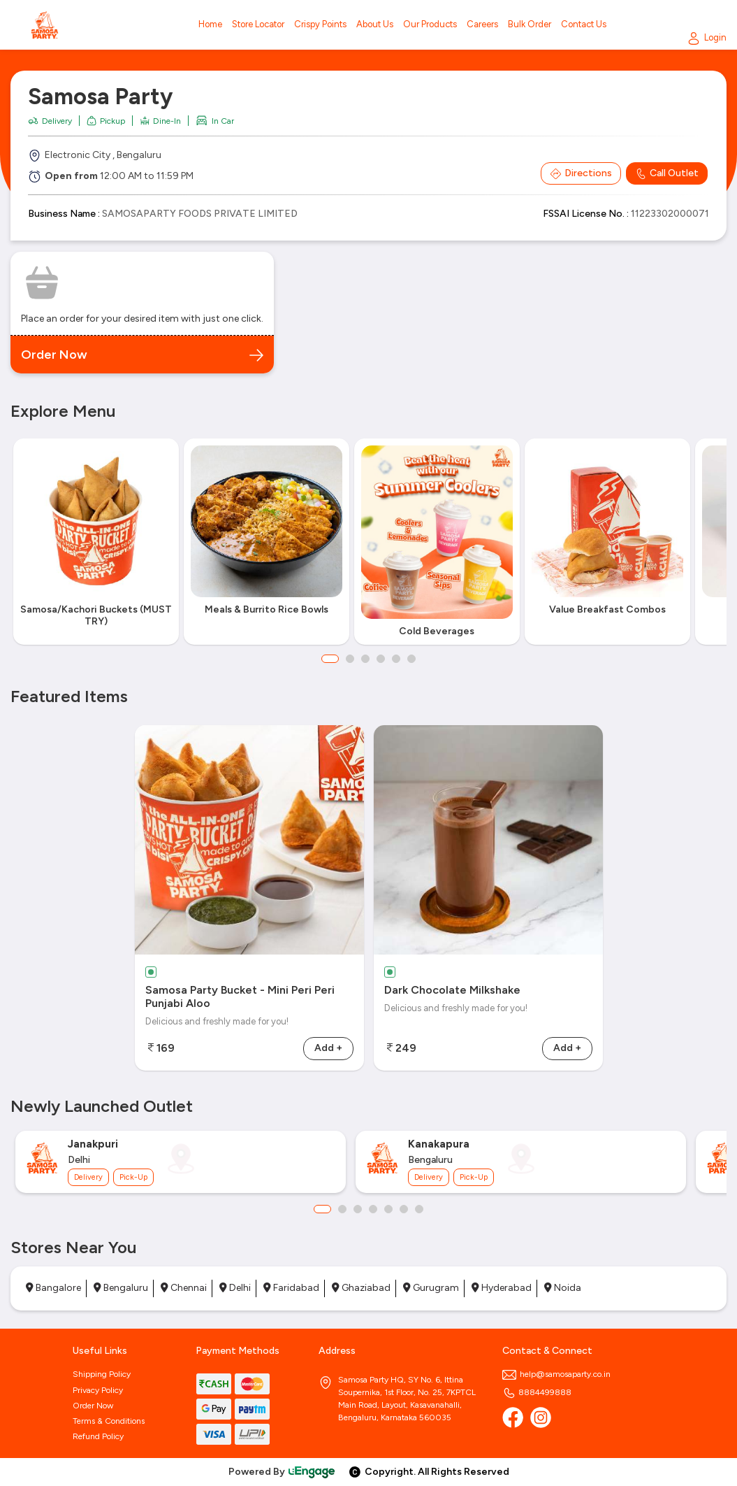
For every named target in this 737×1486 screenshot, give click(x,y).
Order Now (93, 1405)
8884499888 (536, 1392)
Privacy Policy (98, 1390)
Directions (581, 173)
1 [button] (330, 659)
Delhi (235, 1288)
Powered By (282, 1472)
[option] (95, 542)
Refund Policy (98, 1436)
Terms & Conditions (109, 1421)
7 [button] (419, 1209)
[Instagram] (540, 1417)
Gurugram (431, 1288)
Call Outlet (667, 173)
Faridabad (291, 1288)
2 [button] (350, 659)
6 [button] (411, 659)
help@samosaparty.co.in (556, 1374)
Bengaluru (121, 1288)
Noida (562, 1288)
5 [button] (396, 659)
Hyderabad (502, 1288)
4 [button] (381, 659)
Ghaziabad (361, 1288)
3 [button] (365, 659)
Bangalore (53, 1288)
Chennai (184, 1288)
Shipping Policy (102, 1374)
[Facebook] (512, 1417)
